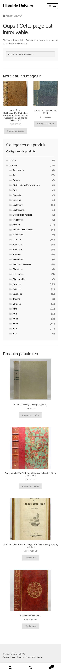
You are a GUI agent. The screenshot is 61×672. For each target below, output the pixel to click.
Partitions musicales (22, 264)
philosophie (18, 274)
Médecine (17, 249)
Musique (16, 254)
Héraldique (18, 220)
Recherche (30, 667)
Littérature (17, 239)
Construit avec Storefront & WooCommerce (22, 657)
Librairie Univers (18, 5)
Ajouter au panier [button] (15, 131)
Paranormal (18, 259)
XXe (15, 329)
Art (14, 175)
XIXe (15, 309)
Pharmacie (18, 269)
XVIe (15, 314)
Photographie (19, 279)
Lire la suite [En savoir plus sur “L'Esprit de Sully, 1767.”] (30, 626)
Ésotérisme (18, 205)
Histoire (16, 225)
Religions (17, 284)
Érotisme (17, 200)
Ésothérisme (18, 210)
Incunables (18, 235)
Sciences (17, 289)
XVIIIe (15, 324)
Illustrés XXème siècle (23, 230)
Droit (15, 190)
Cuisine (12, 160)
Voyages (17, 304)
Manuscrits (18, 244)
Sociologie (17, 294)
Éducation (17, 195)
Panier (47, 666)
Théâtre (16, 299)
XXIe (15, 334)
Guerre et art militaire (22, 215)
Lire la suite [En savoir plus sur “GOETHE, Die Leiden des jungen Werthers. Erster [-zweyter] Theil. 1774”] (30, 557)
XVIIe (15, 319)
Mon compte (10, 667)
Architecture (18, 170)
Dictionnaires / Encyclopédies (26, 185)
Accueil (9, 16)
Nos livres (13, 165)
